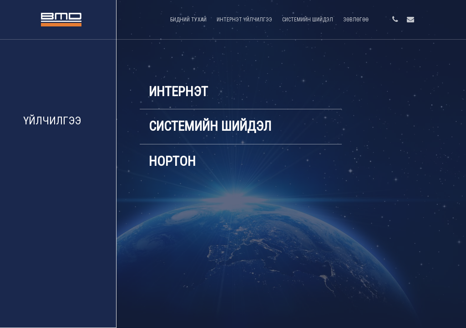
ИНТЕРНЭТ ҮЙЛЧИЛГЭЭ (244, 19)
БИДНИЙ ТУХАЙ (188, 19)
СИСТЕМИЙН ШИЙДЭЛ (307, 19)
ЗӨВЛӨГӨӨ (356, 19)
